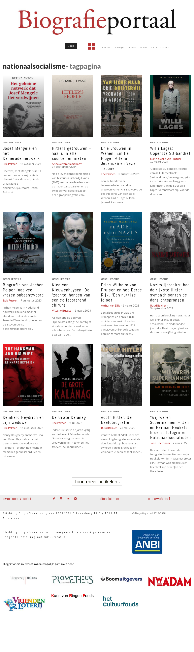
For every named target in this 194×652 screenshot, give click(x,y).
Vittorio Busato (61, 310)
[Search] (71, 46)
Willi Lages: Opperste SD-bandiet (170, 151)
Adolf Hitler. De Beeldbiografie (116, 420)
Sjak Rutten (10, 300)
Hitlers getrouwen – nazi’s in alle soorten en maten (72, 153)
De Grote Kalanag (69, 417)
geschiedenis (12, 142)
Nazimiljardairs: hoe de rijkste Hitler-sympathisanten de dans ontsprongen (170, 292)
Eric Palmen (10, 163)
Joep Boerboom (160, 443)
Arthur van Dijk (110, 305)
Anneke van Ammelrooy (67, 163)
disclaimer (110, 498)
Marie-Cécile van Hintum (165, 158)
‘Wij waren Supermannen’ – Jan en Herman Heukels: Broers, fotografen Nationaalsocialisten (170, 427)
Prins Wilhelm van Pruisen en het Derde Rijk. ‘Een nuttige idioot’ (121, 292)
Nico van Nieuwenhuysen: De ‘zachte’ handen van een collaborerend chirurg (71, 295)
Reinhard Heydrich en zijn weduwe (23, 420)
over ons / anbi (17, 498)
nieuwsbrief (159, 498)
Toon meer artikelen (97, 481)
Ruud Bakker (158, 305)
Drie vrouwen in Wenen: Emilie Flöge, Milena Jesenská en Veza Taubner (118, 158)
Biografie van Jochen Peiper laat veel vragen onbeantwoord (23, 290)
